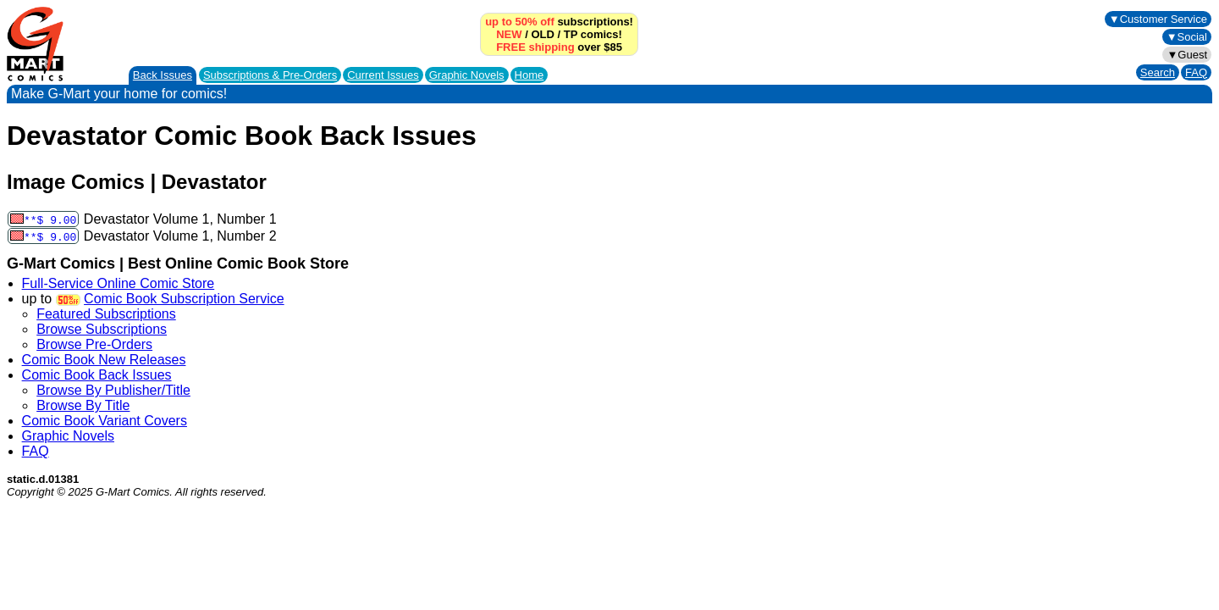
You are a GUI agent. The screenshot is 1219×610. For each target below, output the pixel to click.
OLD (542, 34)
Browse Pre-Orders (94, 344)
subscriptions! (559, 21)
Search (1157, 72)
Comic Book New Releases (104, 359)
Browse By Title (83, 405)
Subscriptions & (270, 75)
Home (529, 75)
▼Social (1187, 36)
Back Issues (162, 75)
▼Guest (1187, 54)
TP (570, 34)
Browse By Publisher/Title (113, 390)
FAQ (1196, 72)
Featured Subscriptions (106, 314)
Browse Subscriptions (101, 329)
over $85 (559, 47)
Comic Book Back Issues (97, 375)
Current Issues (383, 75)
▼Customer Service (1158, 19)
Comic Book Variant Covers (104, 420)
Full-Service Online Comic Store (118, 283)
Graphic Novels (467, 75)
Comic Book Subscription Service (184, 298)
